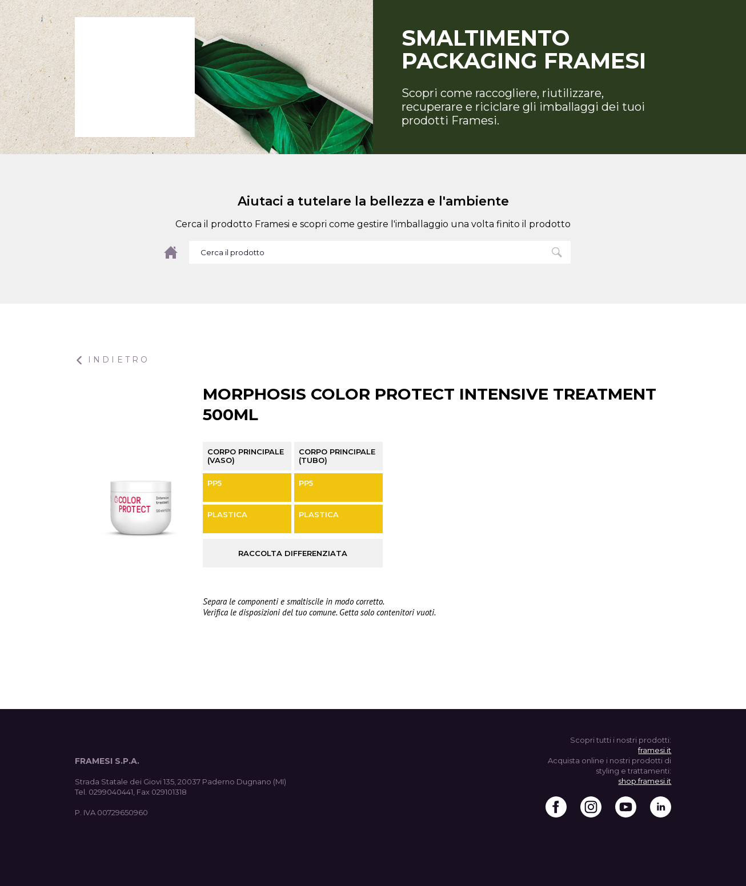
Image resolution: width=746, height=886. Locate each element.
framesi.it (654, 750)
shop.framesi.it (644, 781)
